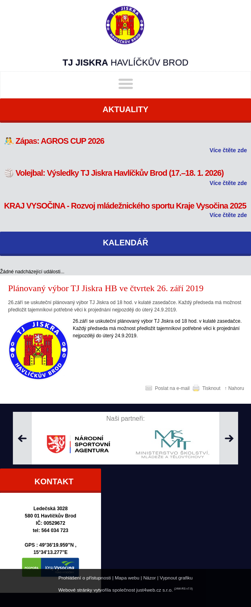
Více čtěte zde (228, 150)
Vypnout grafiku (176, 577)
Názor (149, 577)
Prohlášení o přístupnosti (84, 577)
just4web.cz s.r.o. (154, 589)
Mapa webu (127, 577)
